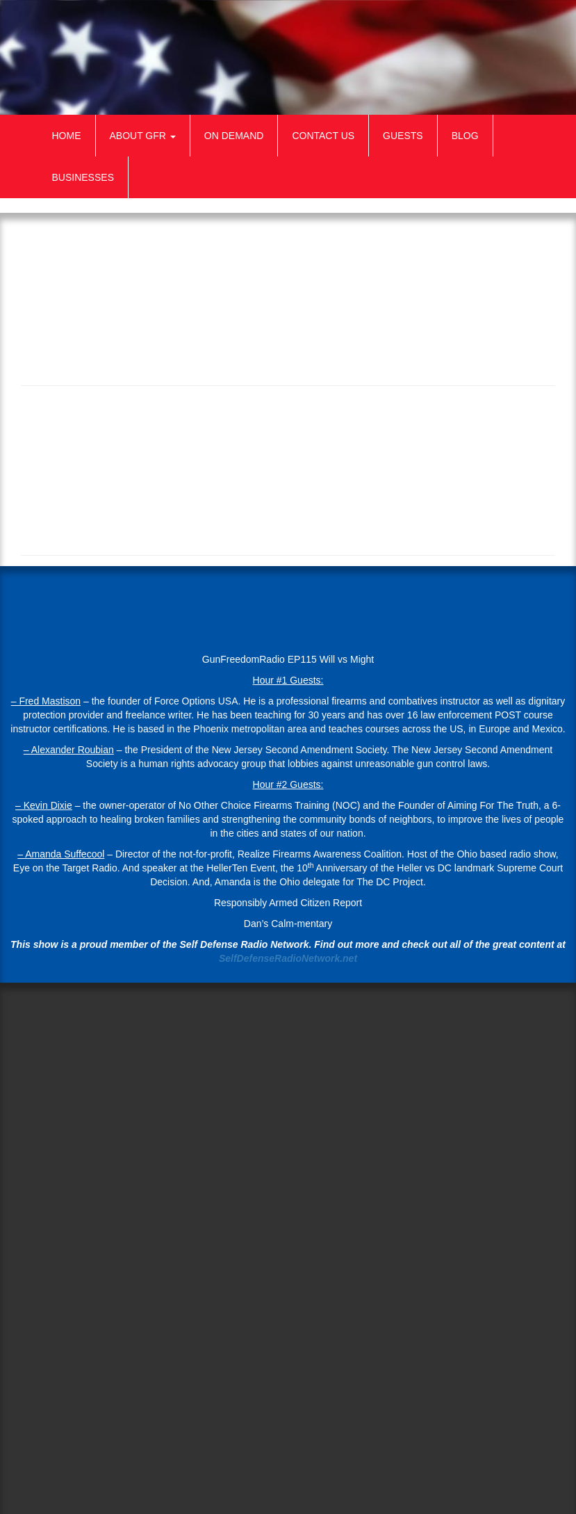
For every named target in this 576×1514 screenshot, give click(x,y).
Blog (465, 135)
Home (66, 135)
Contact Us (323, 135)
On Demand (234, 135)
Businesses (83, 177)
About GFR (143, 135)
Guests (403, 135)
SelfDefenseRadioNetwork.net (288, 958)
